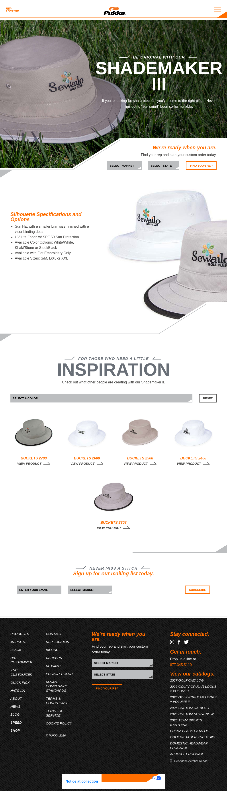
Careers (54, 658)
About (16, 698)
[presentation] (146, 594)
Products (19, 634)
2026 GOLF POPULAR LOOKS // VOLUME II (193, 699)
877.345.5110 (181, 665)
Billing (52, 650)
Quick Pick (20, 682)
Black (15, 650)
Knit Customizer (21, 672)
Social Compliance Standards (57, 686)
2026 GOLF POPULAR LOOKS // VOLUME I (193, 689)
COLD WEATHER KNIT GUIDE (193, 737)
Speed (16, 722)
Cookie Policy (59, 723)
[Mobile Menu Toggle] (217, 10)
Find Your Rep (201, 165)
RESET (208, 398)
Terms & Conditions (56, 701)
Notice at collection (81, 781)
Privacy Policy (59, 674)
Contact (54, 634)
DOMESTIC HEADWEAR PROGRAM (189, 745)
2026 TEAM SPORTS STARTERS (186, 722)
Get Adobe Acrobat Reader (191, 761)
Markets (18, 642)
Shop (15, 730)
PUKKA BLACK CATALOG (189, 731)
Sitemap (53, 666)
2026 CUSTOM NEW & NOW (191, 714)
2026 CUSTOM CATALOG (189, 708)
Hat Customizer (21, 660)
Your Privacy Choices (127, 778)
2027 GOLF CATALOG (187, 680)
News (15, 706)
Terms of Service (54, 713)
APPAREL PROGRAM (186, 754)
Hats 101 (17, 690)
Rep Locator (12, 10)
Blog (15, 714)
